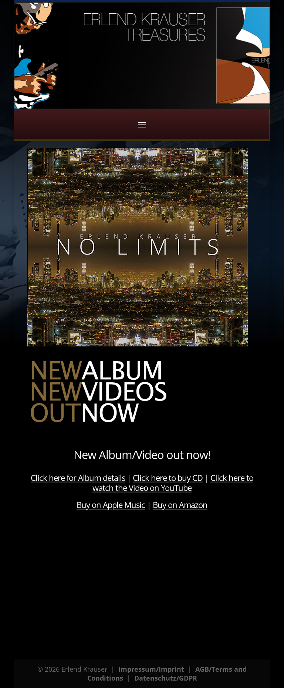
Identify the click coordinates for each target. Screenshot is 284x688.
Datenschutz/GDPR (165, 678)
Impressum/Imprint (151, 669)
